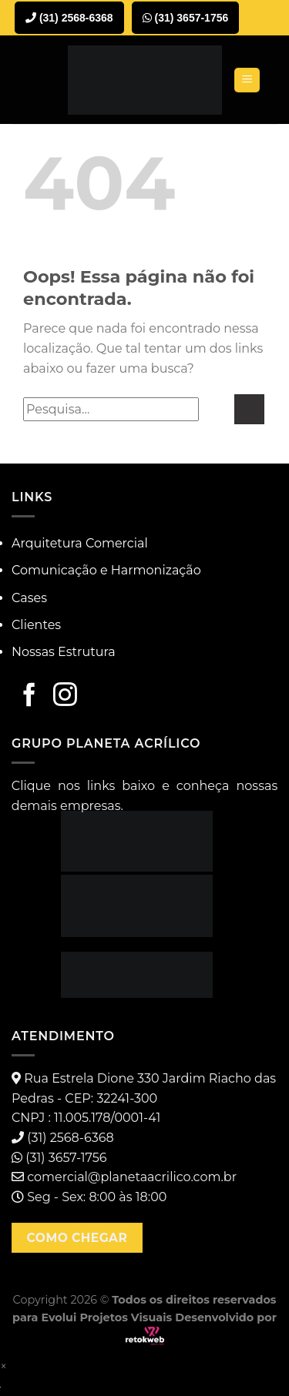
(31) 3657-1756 (186, 18)
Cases (29, 598)
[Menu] (247, 80)
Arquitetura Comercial (80, 543)
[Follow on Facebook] (30, 696)
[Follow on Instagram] (65, 696)
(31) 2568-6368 (69, 18)
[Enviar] (249, 409)
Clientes (36, 625)
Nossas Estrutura (64, 651)
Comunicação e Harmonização (106, 570)
